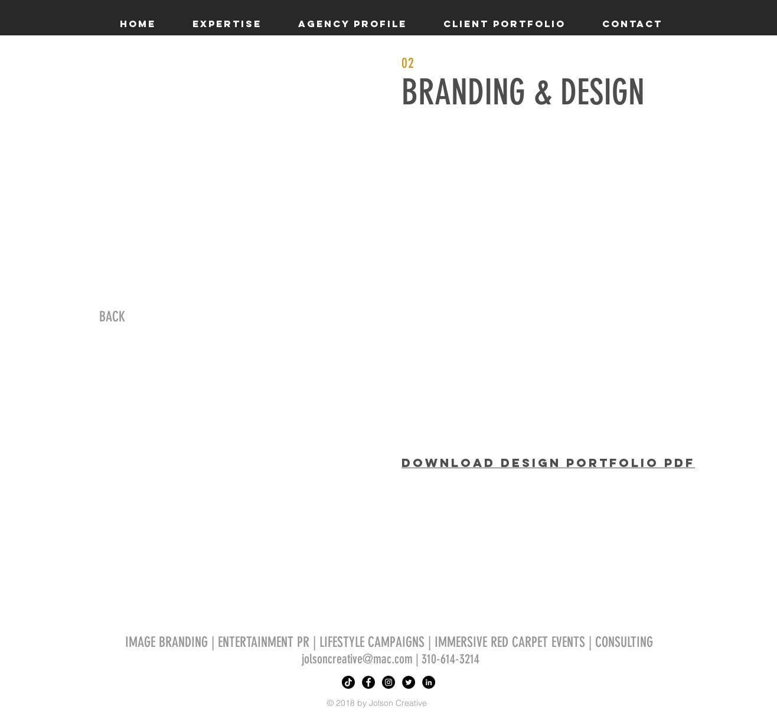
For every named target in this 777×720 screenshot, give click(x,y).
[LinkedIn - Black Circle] (428, 682)
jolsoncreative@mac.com (357, 659)
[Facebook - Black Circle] (368, 682)
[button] (227, 23)
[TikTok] (348, 682)
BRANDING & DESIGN (523, 92)
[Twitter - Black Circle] (408, 682)
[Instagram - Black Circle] (388, 682)
